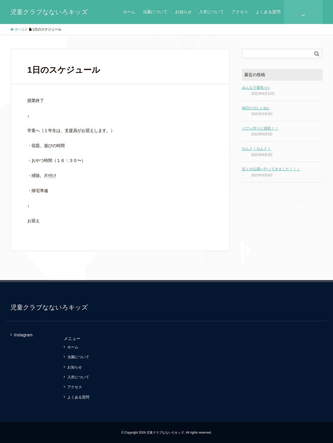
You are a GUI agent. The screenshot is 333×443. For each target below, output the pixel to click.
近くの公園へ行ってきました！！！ (271, 169)
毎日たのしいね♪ (255, 108)
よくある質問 (267, 12)
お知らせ (183, 12)
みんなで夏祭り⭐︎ (256, 88)
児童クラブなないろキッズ (49, 11)
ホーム (129, 12)
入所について (211, 12)
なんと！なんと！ (256, 149)
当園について (155, 12)
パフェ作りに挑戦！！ (260, 128)
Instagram (23, 335)
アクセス (240, 12)
